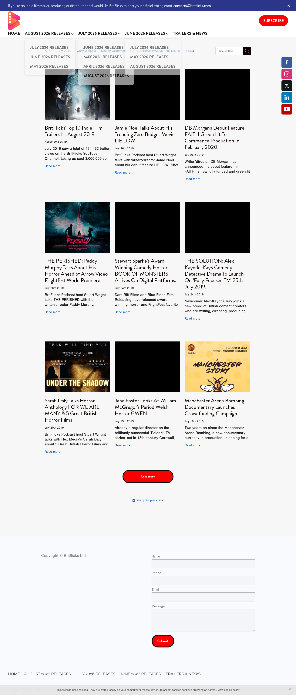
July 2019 (64, 51)
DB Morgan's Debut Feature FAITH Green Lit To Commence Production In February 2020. (214, 137)
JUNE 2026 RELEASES (146, 33)
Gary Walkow (86, 51)
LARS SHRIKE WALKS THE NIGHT (155, 51)
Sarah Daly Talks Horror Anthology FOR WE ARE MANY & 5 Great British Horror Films (72, 410)
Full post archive (154, 500)
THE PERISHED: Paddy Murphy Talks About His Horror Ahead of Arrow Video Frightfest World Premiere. (76, 270)
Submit (162, 641)
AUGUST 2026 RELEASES (49, 33)
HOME (14, 33)
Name (156, 556)
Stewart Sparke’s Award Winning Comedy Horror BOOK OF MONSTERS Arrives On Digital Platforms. (145, 270)
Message (158, 606)
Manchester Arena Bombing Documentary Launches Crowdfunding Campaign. (214, 407)
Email (156, 589)
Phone (156, 573)
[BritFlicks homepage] (129, 20)
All (47, 51)
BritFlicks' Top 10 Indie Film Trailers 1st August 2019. (74, 131)
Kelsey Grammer (113, 51)
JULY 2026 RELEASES (99, 33)
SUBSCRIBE (273, 20)
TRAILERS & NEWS (190, 33)
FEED (190, 51)
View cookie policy (229, 689)
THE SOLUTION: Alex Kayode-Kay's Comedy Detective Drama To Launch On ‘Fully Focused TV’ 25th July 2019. (214, 274)
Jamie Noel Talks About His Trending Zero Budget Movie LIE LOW (145, 134)
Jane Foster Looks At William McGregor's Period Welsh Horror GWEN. (145, 407)
